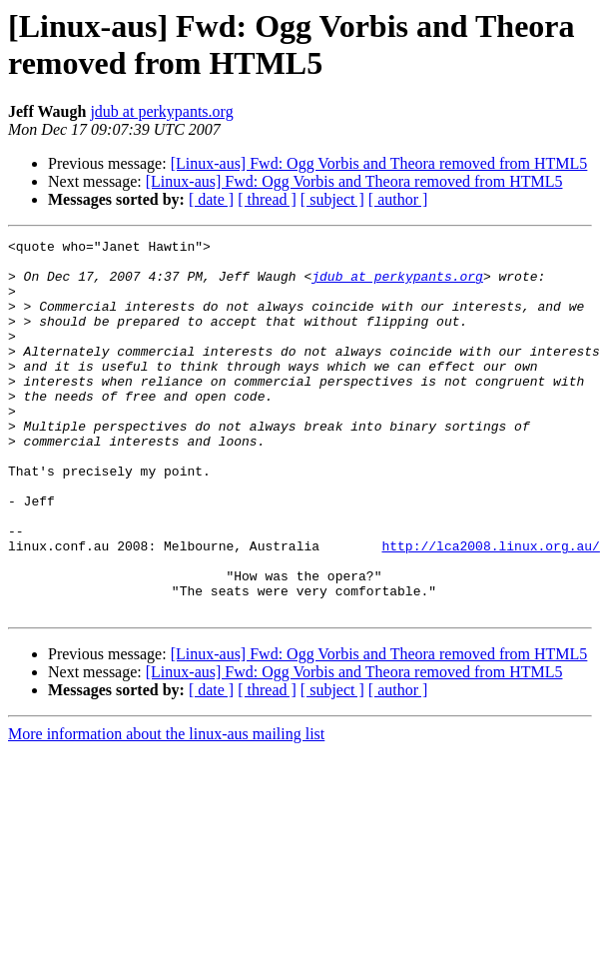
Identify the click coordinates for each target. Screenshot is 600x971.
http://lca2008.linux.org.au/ (490, 608)
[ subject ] (332, 199)
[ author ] (398, 199)
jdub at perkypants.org (161, 111)
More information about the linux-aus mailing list (166, 808)
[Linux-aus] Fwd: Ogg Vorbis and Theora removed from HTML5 (379, 163)
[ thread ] (267, 199)
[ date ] (211, 199)
